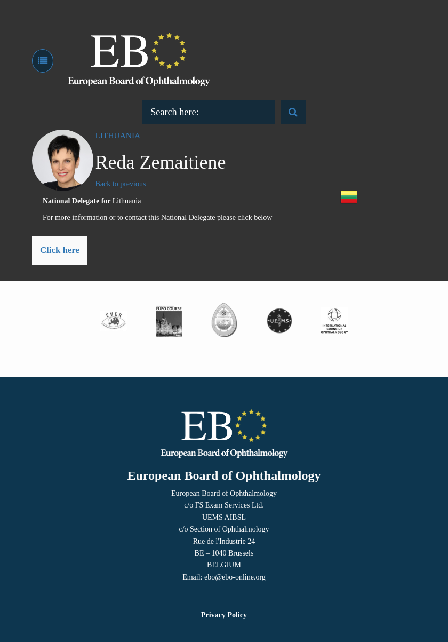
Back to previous (120, 184)
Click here (59, 250)
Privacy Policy (224, 615)
